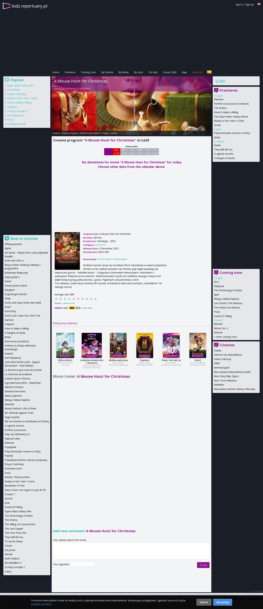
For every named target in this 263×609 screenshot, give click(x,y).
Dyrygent (10, 289)
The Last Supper (14, 528)
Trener (8, 545)
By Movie (123, 72)
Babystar (219, 286)
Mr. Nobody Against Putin (19, 412)
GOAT (8, 307)
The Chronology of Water (228, 290)
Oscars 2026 (169, 72)
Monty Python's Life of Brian (20, 408)
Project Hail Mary (16, 94)
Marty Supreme (13, 395)
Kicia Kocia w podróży (17, 341)
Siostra (8, 498)
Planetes (219, 99)
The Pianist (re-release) (227, 307)
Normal (218, 332)
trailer (106, 133)
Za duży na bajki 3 (17, 111)
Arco (216, 281)
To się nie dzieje (14, 541)
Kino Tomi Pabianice (225, 380)
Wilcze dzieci (65, 360)
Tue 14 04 (132, 151)
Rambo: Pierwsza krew (17, 477)
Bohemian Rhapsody (16, 272)
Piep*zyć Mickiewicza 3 (17, 434)
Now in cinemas (24, 238)
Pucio (217, 311)
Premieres (70, 72)
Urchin (217, 125)
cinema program (69, 133)
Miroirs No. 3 (221, 328)
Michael (218, 324)
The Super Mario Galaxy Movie (231, 116)
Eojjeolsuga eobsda (16, 294)
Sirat (7, 502)
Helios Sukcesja (222, 359)
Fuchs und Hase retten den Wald (23, 302)
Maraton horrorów (15, 391)
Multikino (219, 384)
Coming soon (231, 272)
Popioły (9, 455)
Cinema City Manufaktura (228, 354)
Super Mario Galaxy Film (20, 85)
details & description (90, 133)
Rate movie (69, 303)
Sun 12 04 (116, 151)
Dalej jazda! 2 (12, 277)
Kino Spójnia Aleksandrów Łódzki (232, 372)
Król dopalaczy (15, 115)
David (198, 360)
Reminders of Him (15, 485)
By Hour (138, 72)
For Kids (152, 72)
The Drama (220, 107)
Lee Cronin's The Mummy (228, 303)
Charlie (217, 350)
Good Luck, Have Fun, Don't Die (22, 315)
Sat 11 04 (108, 151)
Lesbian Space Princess (17, 378)
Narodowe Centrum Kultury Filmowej (234, 389)
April (216, 294)
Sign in (239, 4)
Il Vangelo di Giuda (224, 158)
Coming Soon (88, 72)
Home (55, 72)
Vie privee (10, 550)
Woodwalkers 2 (13, 562)
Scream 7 (10, 494)
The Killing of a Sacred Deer (20, 524)
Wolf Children (12, 558)
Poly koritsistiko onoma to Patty (232, 133)
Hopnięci (144, 360)
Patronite (197, 72)
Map (184, 72)
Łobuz (8, 571)
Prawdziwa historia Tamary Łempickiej (26, 460)
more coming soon (226, 336)
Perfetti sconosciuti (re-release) (231, 103)
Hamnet (9, 319)
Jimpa (217, 137)
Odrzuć (204, 602)
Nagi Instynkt (12, 417)
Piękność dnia (12, 438)
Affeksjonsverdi (17, 124)
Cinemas (227, 345)
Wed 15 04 (140, 151)
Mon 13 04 (124, 151)
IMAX (217, 363)
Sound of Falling (223, 316)
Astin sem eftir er (14, 260)
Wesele (9, 554)
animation (100, 244)
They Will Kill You (223, 149)
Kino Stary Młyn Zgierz (226, 376)
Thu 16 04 (147, 151)
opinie (114, 133)
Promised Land (13, 468)
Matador (9, 404)
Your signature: (61, 564)
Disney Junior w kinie (16, 285)
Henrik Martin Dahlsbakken (78, 88)
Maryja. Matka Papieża (226, 298)
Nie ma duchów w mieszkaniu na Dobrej (27, 421)
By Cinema (107, 72)
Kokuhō (9, 353)
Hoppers (12, 106)
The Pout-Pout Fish (15, 532)
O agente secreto (223, 153)
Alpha (8, 248)
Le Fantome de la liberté (18, 374)
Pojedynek (10, 447)
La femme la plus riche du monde (23, 370)
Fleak (7, 298)
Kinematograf (221, 367)
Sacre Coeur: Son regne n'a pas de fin (25, 490)
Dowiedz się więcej (41, 603)
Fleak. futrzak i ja (171, 360)
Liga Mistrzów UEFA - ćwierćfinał (23, 382)
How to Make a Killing (226, 112)
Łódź (220, 81)
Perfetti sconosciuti (15, 430)
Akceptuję (223, 602)
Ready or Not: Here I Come (229, 120)
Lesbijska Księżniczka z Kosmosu (91, 361)
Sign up (249, 4)
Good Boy (10, 311)
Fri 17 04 (155, 151)
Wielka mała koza (118, 360)
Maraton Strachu (14, 387)
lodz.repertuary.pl (29, 6)
